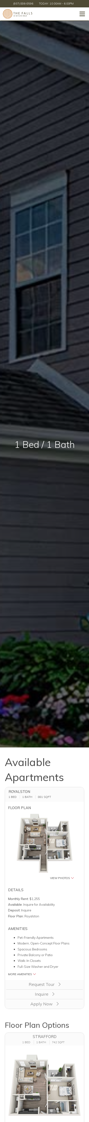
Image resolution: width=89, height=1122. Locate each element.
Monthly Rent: (18, 899)
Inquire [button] (44, 994)
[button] (44, 847)
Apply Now (44, 1004)
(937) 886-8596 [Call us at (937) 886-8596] (23, 3)
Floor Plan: (16, 916)
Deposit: (14, 910)
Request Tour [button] (45, 984)
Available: (15, 904)
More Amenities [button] (22, 974)
